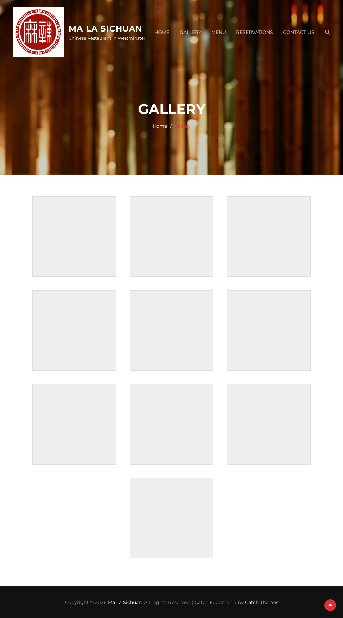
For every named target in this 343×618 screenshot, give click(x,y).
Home (161, 32)
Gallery (190, 32)
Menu (218, 32)
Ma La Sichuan (105, 29)
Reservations (254, 32)
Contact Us (298, 32)
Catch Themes (261, 602)
